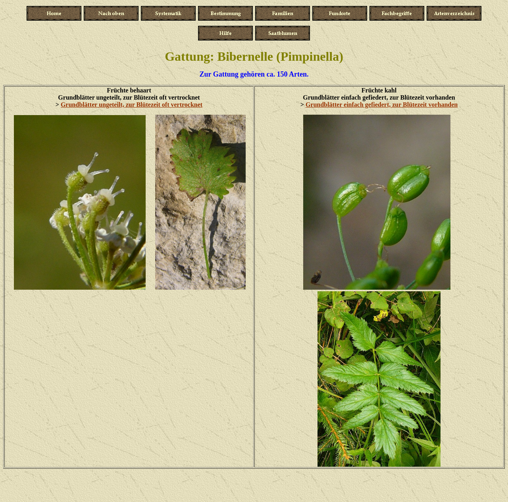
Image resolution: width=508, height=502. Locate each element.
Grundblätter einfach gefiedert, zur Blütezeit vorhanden (382, 104)
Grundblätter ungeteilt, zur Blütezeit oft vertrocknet (131, 104)
